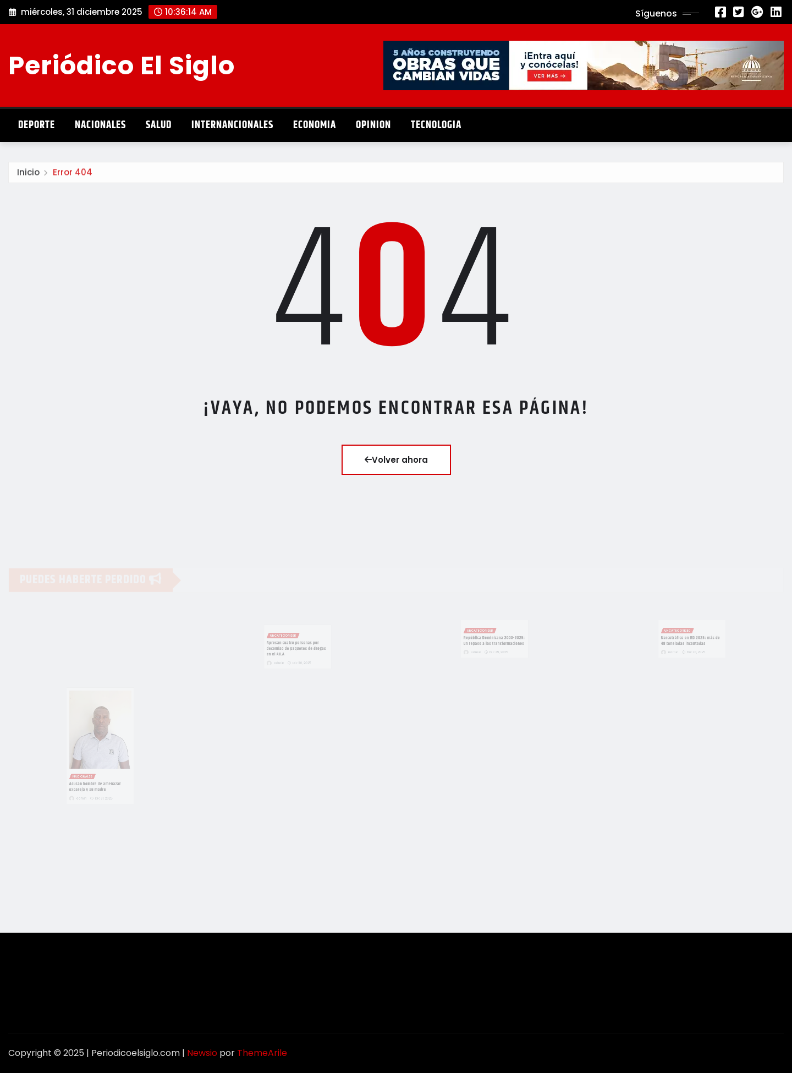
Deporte (36, 125)
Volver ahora (396, 460)
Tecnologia (436, 125)
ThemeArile (262, 1053)
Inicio (28, 174)
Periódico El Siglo (121, 65)
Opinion (373, 125)
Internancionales (232, 125)
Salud (159, 125)
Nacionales (100, 125)
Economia (314, 125)
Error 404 (72, 174)
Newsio (202, 1053)
